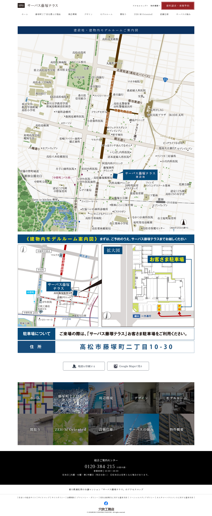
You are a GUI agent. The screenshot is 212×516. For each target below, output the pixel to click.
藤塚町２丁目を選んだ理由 (48, 14)
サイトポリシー (58, 497)
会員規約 (71, 497)
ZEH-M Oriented (143, 14)
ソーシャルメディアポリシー (142, 497)
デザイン (88, 14)
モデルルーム (106, 14)
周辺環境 (72, 14)
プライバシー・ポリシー (87, 497)
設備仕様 (164, 14)
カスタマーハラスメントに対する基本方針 (175, 497)
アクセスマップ (139, 5)
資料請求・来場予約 (177, 5)
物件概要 (154, 5)
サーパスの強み (183, 14)
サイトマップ (44, 497)
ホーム (25, 14)
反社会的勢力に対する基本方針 (113, 497)
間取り (123, 14)
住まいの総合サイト (27, 497)
